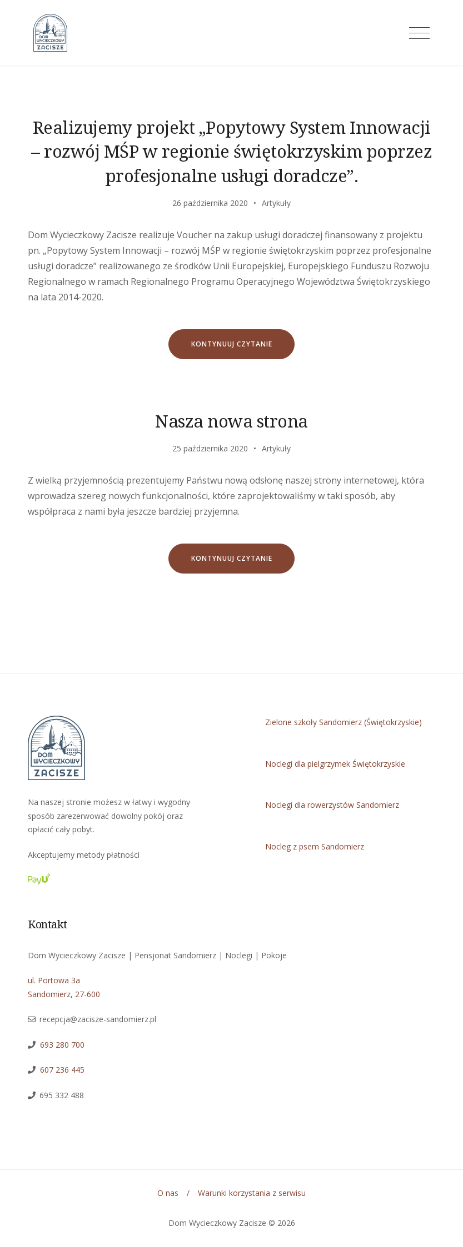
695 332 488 (61, 1095)
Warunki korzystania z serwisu (252, 1193)
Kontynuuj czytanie (243, 349)
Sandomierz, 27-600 (64, 994)
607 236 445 (60, 1069)
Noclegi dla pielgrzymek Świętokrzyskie (335, 763)
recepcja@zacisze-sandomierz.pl (97, 1019)
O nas (167, 1193)
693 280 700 (62, 1044)
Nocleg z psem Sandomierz (314, 846)
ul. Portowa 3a (54, 980)
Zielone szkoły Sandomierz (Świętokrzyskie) (343, 722)
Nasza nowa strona (231, 421)
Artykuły (276, 203)
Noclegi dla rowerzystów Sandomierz (332, 805)
